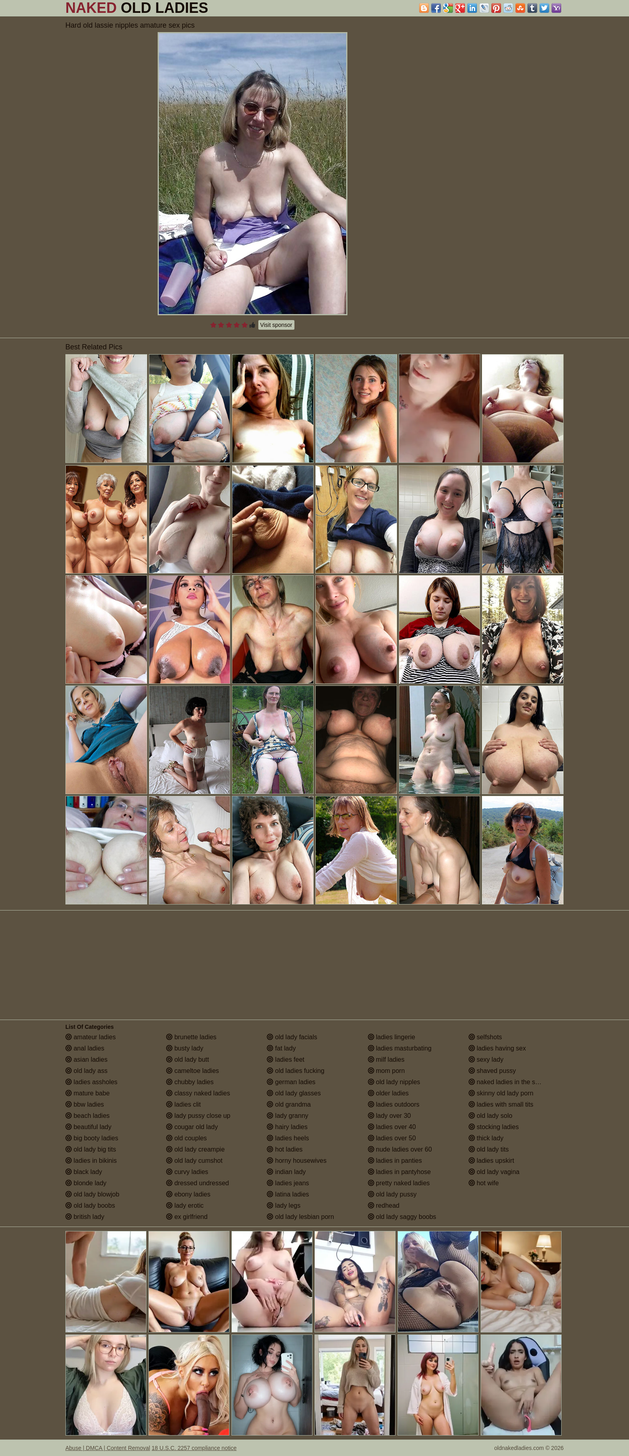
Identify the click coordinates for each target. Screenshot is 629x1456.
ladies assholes (91, 1082)
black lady (83, 1171)
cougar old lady (192, 1126)
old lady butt (187, 1059)
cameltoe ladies (192, 1070)
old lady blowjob (92, 1194)
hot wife (484, 1183)
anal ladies (84, 1048)
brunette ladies (191, 1037)
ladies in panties (395, 1160)
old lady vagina (494, 1171)
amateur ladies (90, 1037)
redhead (384, 1205)
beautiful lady (88, 1126)
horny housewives (297, 1160)
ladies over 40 (392, 1126)
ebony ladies (188, 1194)
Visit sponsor (276, 325)
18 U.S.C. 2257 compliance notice (194, 1448)
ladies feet (285, 1059)
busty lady (184, 1048)
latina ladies (288, 1194)
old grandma (288, 1104)
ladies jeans (288, 1183)
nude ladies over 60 (400, 1149)
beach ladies (87, 1115)
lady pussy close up (198, 1115)
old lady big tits (90, 1149)
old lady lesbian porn (300, 1216)
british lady (84, 1216)
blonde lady (85, 1183)
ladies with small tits (501, 1104)
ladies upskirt (491, 1160)
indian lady (286, 1171)
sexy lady (486, 1059)
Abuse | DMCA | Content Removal (107, 1448)
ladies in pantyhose (399, 1171)
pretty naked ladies (399, 1183)
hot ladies (284, 1149)
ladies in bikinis (91, 1160)
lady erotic (184, 1205)
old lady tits (489, 1149)
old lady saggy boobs (402, 1216)
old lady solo (490, 1115)
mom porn (386, 1070)
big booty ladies (91, 1138)
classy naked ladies (198, 1093)
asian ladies (86, 1059)
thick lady (486, 1138)
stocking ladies (494, 1126)
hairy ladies (287, 1126)
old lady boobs (90, 1205)
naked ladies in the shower (511, 1082)
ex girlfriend (186, 1216)
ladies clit (183, 1104)
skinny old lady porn (501, 1093)
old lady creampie (195, 1149)
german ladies (291, 1082)
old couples (186, 1138)
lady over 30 (389, 1115)
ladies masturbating (400, 1048)
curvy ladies (187, 1171)
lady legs (283, 1205)
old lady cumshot (194, 1160)
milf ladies (386, 1059)
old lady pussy (392, 1194)
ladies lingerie (391, 1037)
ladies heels (288, 1138)
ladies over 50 (392, 1138)
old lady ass (86, 1070)
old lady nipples (394, 1082)
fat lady (281, 1048)
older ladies (388, 1093)
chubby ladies (189, 1082)
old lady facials (292, 1037)
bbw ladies (84, 1104)
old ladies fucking (295, 1070)
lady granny (287, 1115)
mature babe (87, 1093)
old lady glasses (294, 1093)
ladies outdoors (394, 1104)
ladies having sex (497, 1048)
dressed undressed (197, 1183)
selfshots (485, 1037)
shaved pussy (492, 1070)
